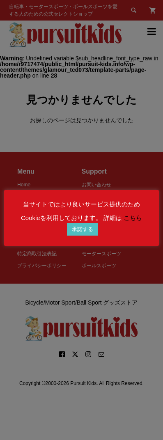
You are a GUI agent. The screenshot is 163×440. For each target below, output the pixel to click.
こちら (133, 217)
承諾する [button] (82, 229)
